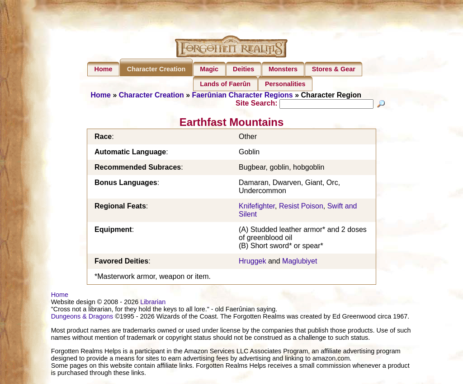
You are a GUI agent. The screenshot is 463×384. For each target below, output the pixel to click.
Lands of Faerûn (225, 84)
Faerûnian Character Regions (242, 95)
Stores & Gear (333, 69)
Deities (243, 69)
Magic (209, 69)
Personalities (285, 84)
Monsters (283, 69)
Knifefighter (257, 207)
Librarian (152, 303)
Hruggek (252, 262)
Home (103, 69)
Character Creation (156, 69)
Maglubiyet (299, 262)
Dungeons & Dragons (82, 317)
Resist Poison (301, 207)
